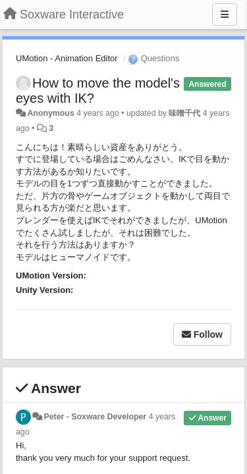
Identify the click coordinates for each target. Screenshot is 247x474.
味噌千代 (184, 113)
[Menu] (224, 14)
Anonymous (50, 113)
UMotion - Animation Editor (67, 58)
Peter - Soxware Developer (94, 416)
